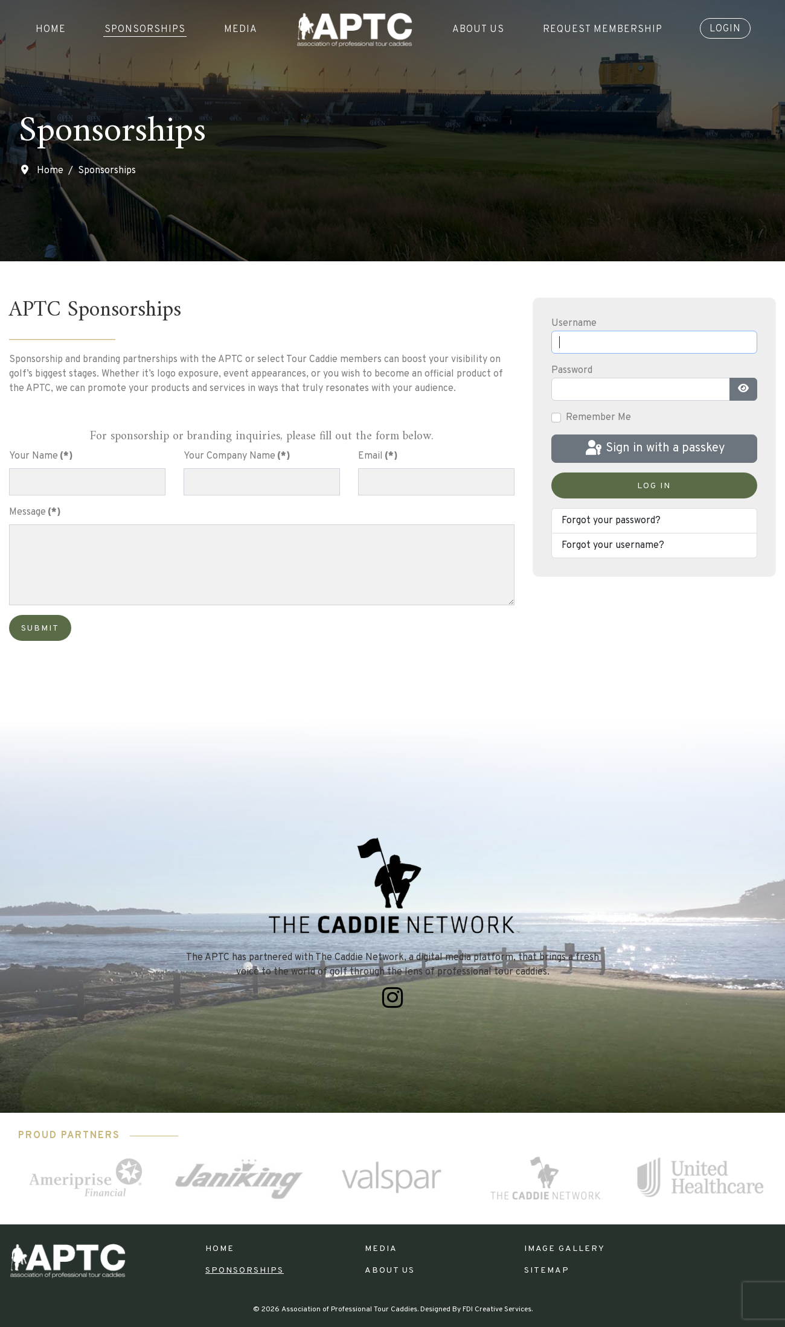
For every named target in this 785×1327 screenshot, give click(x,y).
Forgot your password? (611, 521)
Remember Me (598, 418)
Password (571, 370)
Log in (654, 486)
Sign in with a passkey (654, 448)
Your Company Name (237, 456)
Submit (40, 628)
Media (240, 30)
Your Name (41, 456)
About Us (478, 30)
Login (725, 29)
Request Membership (602, 30)
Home (51, 30)
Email (378, 456)
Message (35, 512)
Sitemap (546, 1270)
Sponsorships (144, 30)
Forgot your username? (613, 545)
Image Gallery (564, 1249)
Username (574, 323)
